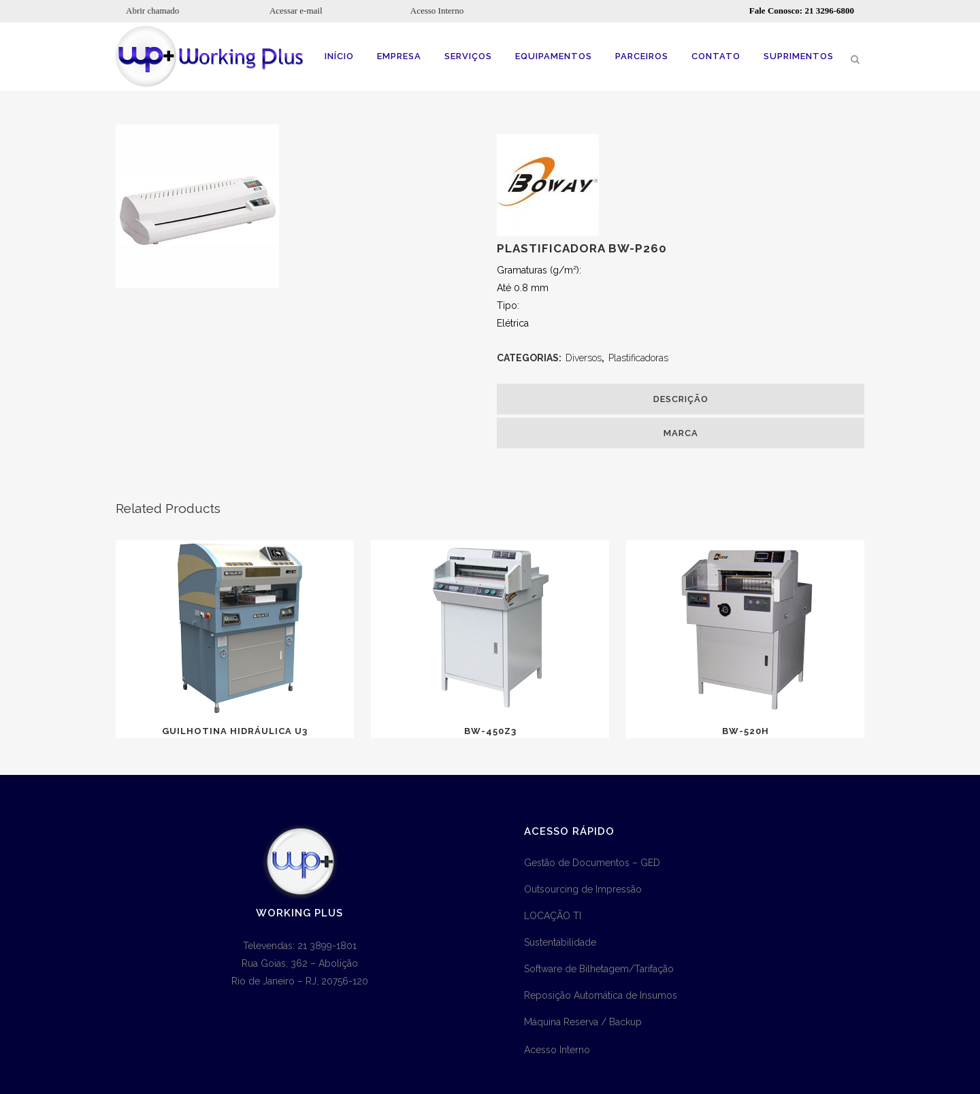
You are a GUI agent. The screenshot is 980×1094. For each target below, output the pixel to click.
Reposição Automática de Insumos (600, 995)
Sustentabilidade (560, 942)
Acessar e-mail (296, 10)
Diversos (584, 357)
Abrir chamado (152, 10)
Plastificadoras (638, 357)
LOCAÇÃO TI (552, 915)
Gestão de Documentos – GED (592, 862)
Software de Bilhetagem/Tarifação (599, 968)
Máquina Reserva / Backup (583, 1021)
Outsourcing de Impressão (583, 889)
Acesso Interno (436, 10)
